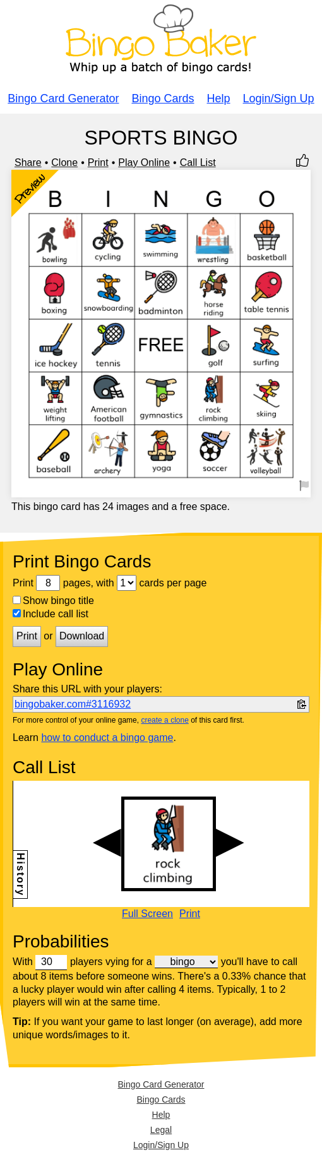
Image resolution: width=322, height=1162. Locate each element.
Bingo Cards (162, 98)
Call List (198, 162)
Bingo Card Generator (63, 98)
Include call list (50, 613)
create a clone (164, 720)
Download (81, 636)
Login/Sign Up (278, 98)
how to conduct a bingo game (107, 737)
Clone (64, 162)
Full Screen (147, 914)
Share (28, 162)
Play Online (144, 162)
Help (218, 98)
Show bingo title (53, 600)
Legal (161, 1129)
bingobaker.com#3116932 (73, 704)
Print (98, 162)
